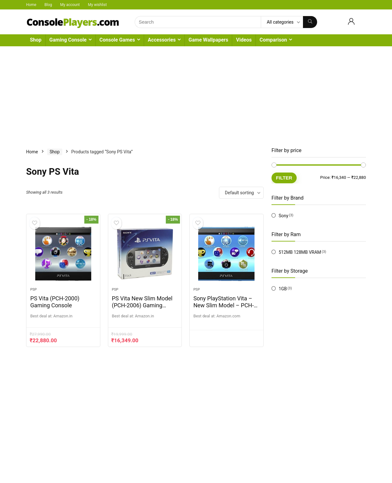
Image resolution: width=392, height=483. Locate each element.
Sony (283, 215)
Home (31, 5)
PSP (33, 290)
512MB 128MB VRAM (300, 252)
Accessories (162, 40)
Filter (284, 177)
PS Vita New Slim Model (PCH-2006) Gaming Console (142, 306)
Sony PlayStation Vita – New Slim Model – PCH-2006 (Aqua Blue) (223, 306)
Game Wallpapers (208, 40)
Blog (48, 5)
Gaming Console (68, 40)
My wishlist (97, 5)
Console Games (117, 40)
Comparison (273, 40)
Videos (244, 40)
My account (70, 5)
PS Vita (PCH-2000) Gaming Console (54, 302)
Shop (36, 40)
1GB (283, 288)
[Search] (310, 22)
